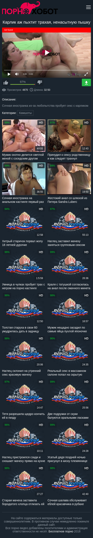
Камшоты (25, 113)
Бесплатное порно (61, 531)
